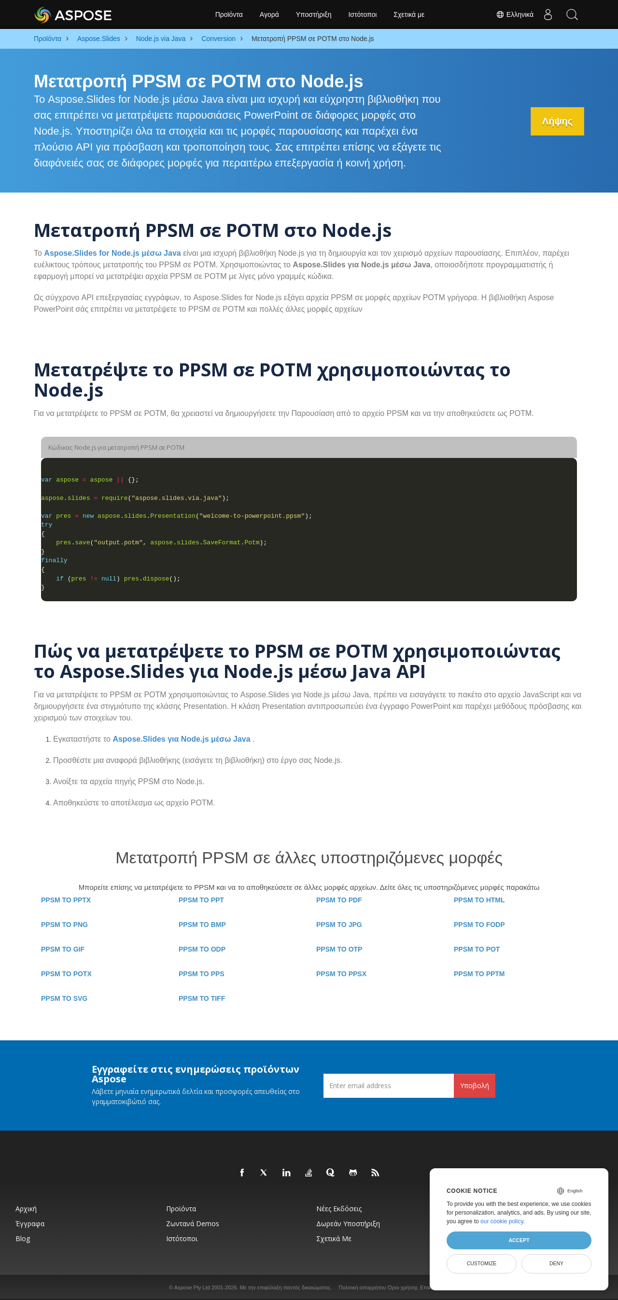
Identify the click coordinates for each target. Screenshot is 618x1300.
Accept (518, 1240)
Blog (22, 1238)
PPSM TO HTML (479, 900)
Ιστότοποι (362, 14)
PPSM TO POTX (66, 974)
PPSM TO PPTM (479, 974)
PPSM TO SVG (64, 998)
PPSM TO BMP (202, 924)
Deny (556, 1263)
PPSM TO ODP (202, 949)
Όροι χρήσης (403, 1287)
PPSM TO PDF (339, 900)
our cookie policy (501, 1221)
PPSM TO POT (477, 949)
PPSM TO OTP (339, 949)
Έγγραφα (29, 1223)
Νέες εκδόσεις (339, 1208)
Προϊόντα (229, 14)
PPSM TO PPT (201, 900)
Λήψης (557, 121)
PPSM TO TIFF (202, 998)
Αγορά (269, 14)
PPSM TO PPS (202, 974)
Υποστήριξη (314, 14)
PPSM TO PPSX (341, 974)
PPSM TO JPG (339, 924)
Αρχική (26, 1208)
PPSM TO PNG (64, 924)
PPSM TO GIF (62, 949)
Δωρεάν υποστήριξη (348, 1223)
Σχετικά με (408, 14)
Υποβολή (474, 1085)
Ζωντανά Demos (192, 1223)
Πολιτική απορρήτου (362, 1287)
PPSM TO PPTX (66, 900)
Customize (482, 1263)
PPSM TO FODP (479, 924)
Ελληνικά (515, 14)
